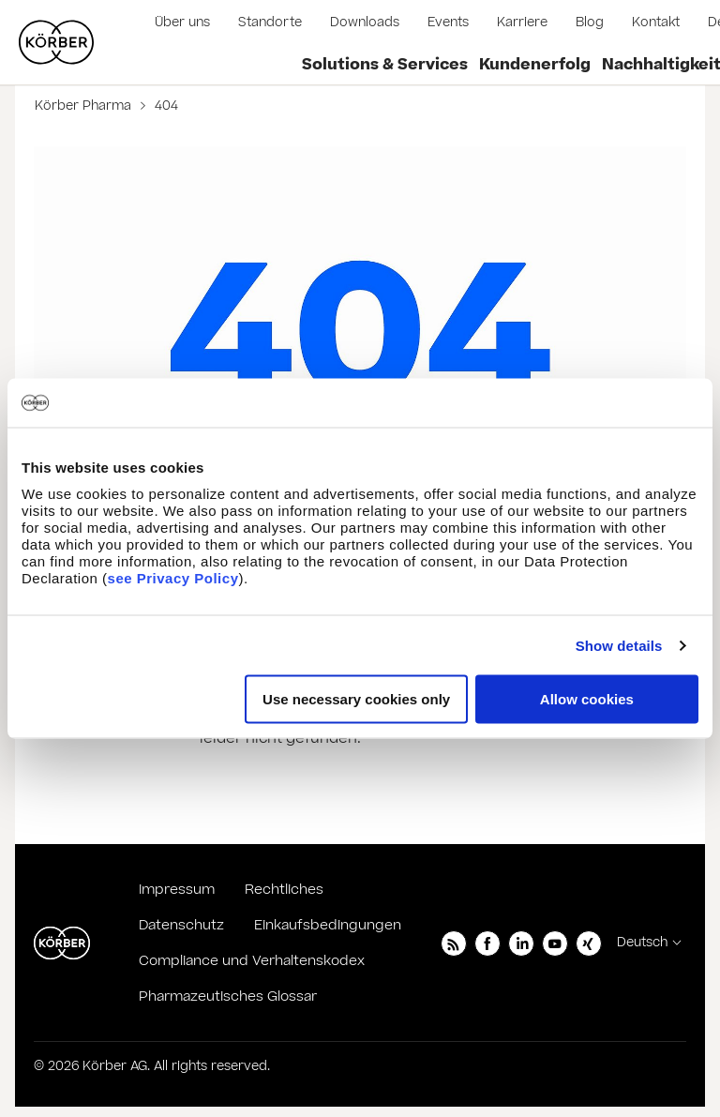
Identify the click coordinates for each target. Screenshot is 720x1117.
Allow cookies (587, 699)
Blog (590, 22)
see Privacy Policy (173, 578)
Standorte (270, 22)
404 (164, 106)
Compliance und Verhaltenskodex (252, 961)
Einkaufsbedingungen (327, 925)
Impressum (177, 889)
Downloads (364, 22)
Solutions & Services (385, 64)
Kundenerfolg (535, 64)
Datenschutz (181, 925)
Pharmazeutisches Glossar (228, 996)
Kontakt (656, 22)
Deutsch (642, 942)
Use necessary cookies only (356, 699)
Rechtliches (284, 889)
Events (448, 22)
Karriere (522, 22)
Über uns (182, 22)
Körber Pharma (85, 106)
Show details (619, 645)
